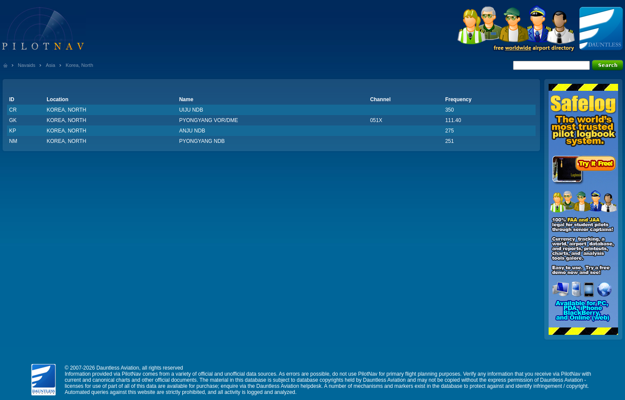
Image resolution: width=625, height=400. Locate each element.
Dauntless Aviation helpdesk (289, 386)
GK (12, 120)
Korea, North (79, 65)
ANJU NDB (192, 131)
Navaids (26, 65)
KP (12, 131)
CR (12, 110)
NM (13, 141)
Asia (50, 65)
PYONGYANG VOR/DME (208, 120)
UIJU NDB (191, 110)
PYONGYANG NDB (202, 141)
